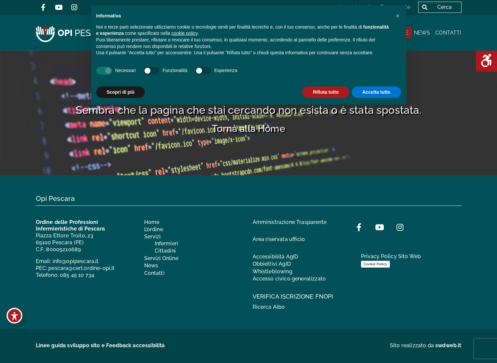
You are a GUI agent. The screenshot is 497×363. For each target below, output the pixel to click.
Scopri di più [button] (121, 92)
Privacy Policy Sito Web (391, 256)
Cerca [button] (435, 7)
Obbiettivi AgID (272, 264)
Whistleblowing (272, 271)
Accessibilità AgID (275, 257)
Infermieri (167, 243)
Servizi (152, 236)
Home (152, 222)
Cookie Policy (375, 264)
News (422, 33)
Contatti (448, 33)
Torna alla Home (248, 128)
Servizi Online (161, 258)
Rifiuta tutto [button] (326, 92)
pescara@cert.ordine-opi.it (81, 268)
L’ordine (153, 229)
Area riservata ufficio (279, 239)
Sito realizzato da (426, 345)
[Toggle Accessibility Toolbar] (14, 316)
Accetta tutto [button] (376, 92)
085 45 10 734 (77, 275)
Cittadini (165, 251)
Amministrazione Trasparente (290, 222)
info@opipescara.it (76, 261)
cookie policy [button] (184, 33)
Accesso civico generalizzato (289, 279)
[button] (398, 16)
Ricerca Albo (269, 307)
